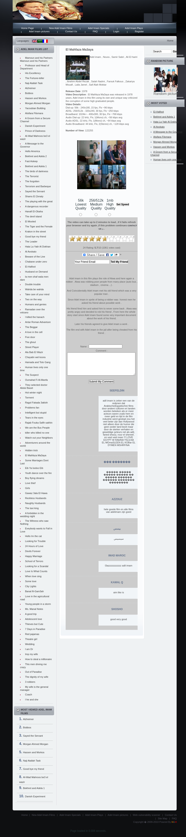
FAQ (95, 31)
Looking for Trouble (35, 541)
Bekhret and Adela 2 (36, 156)
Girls (27, 488)
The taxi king (32, 508)
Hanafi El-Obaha (34, 211)
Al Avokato (30, 251)
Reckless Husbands (35, 498)
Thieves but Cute (34, 624)
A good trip (31, 614)
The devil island (33, 216)
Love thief (30, 483)
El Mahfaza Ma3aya (35, 455)
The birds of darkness (36, 171)
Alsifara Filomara (34, 113)
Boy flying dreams (34, 478)
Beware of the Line (35, 256)
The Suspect (32, 375)
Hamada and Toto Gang (38, 362)
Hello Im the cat (33, 536)
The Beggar (31, 327)
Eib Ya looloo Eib (34, 468)
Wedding (29, 644)
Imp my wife (31, 654)
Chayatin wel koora (35, 357)
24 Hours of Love (34, 546)
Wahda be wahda (34, 289)
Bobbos (29, 93)
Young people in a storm (38, 604)
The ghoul (30, 342)
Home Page (27, 28)
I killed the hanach (34, 317)
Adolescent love (33, 619)
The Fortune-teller (34, 78)
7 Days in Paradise (35, 629)
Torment (29, 397)
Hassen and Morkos (35, 98)
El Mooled (30, 221)
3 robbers (30, 682)
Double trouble (33, 284)
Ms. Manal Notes (34, 609)
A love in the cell (34, 332)
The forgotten (32, 181)
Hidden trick (31, 450)
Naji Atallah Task (34, 83)
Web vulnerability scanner (146, 815)
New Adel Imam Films (60, 28)
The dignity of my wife (36, 677)
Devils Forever (33, 551)
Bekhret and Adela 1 (36, 166)
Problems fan (32, 407)
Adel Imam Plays (134, 28)
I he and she (31, 699)
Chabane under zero (36, 261)
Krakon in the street (35, 231)
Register (139, 31)
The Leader (31, 241)
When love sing (33, 576)
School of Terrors (34, 561)
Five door (30, 337)
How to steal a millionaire (38, 659)
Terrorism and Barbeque (38, 186)
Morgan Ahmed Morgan (37, 103)
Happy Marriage (33, 556)
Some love (30, 581)
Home (170, 40)
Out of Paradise (33, 672)
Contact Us (71, 31)
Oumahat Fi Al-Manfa (36, 380)
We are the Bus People (37, 427)
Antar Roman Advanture (38, 322)
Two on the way (33, 299)
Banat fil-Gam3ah (34, 591)
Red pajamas (32, 634)
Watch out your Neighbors (39, 437)
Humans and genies (35, 304)
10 (131, 238)
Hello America (32, 151)
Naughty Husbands (35, 503)
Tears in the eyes (34, 417)
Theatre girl (31, 639)
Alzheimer (30, 88)
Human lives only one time (167, 159)
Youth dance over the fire (38, 473)
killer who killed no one (37, 432)
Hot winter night (33, 392)
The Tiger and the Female (39, 226)
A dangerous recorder (36, 206)
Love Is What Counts (36, 571)
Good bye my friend (35, 236)
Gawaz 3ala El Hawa (36, 493)
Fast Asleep (31, 161)
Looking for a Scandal (36, 566)
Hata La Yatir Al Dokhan (37, 246)
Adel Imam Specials (98, 28)
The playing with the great (39, 201)
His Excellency (33, 73)
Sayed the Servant (35, 191)
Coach (28, 694)
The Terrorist (32, 176)
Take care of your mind (37, 294)
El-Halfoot (30, 266)
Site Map (162, 818)
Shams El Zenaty (34, 196)
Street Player (32, 347)
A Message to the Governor (168, 131)
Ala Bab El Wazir (34, 352)
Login (116, 31)
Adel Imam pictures (39, 31)
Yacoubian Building (35, 108)
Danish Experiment (35, 126)
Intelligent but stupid (35, 412)
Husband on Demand (36, 271)
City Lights (30, 586)
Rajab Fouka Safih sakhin (38, 422)
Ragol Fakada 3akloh (36, 402)
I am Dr (29, 649)
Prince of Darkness (35, 131)
